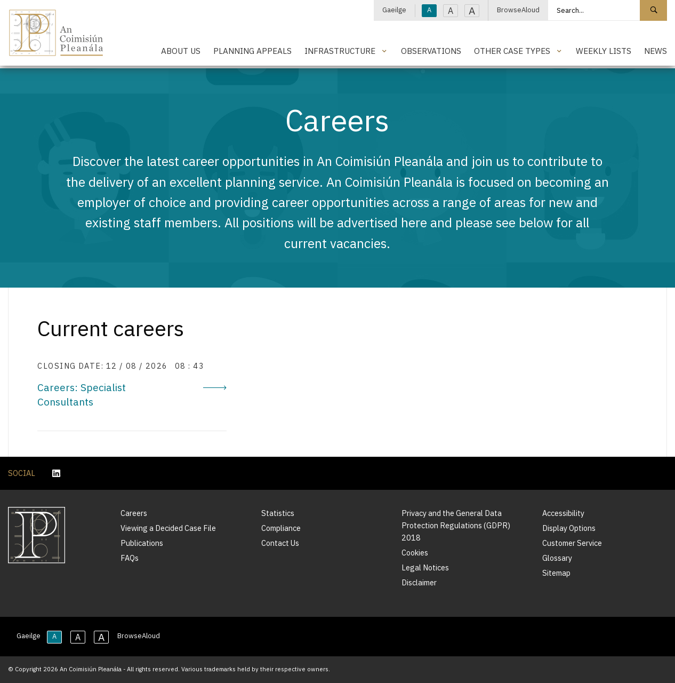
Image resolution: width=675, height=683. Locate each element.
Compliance (281, 528)
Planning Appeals (252, 50)
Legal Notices (425, 567)
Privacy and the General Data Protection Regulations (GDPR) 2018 (455, 525)
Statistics (277, 513)
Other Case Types (512, 50)
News (655, 50)
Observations (431, 50)
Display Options (569, 528)
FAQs (129, 558)
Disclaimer (419, 582)
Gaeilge (394, 9)
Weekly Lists (603, 50)
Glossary (557, 558)
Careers (133, 513)
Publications (141, 543)
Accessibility (563, 513)
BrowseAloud (518, 9)
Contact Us (280, 543)
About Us (180, 50)
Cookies (414, 552)
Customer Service (572, 543)
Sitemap (556, 573)
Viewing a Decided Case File (168, 528)
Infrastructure (339, 50)
